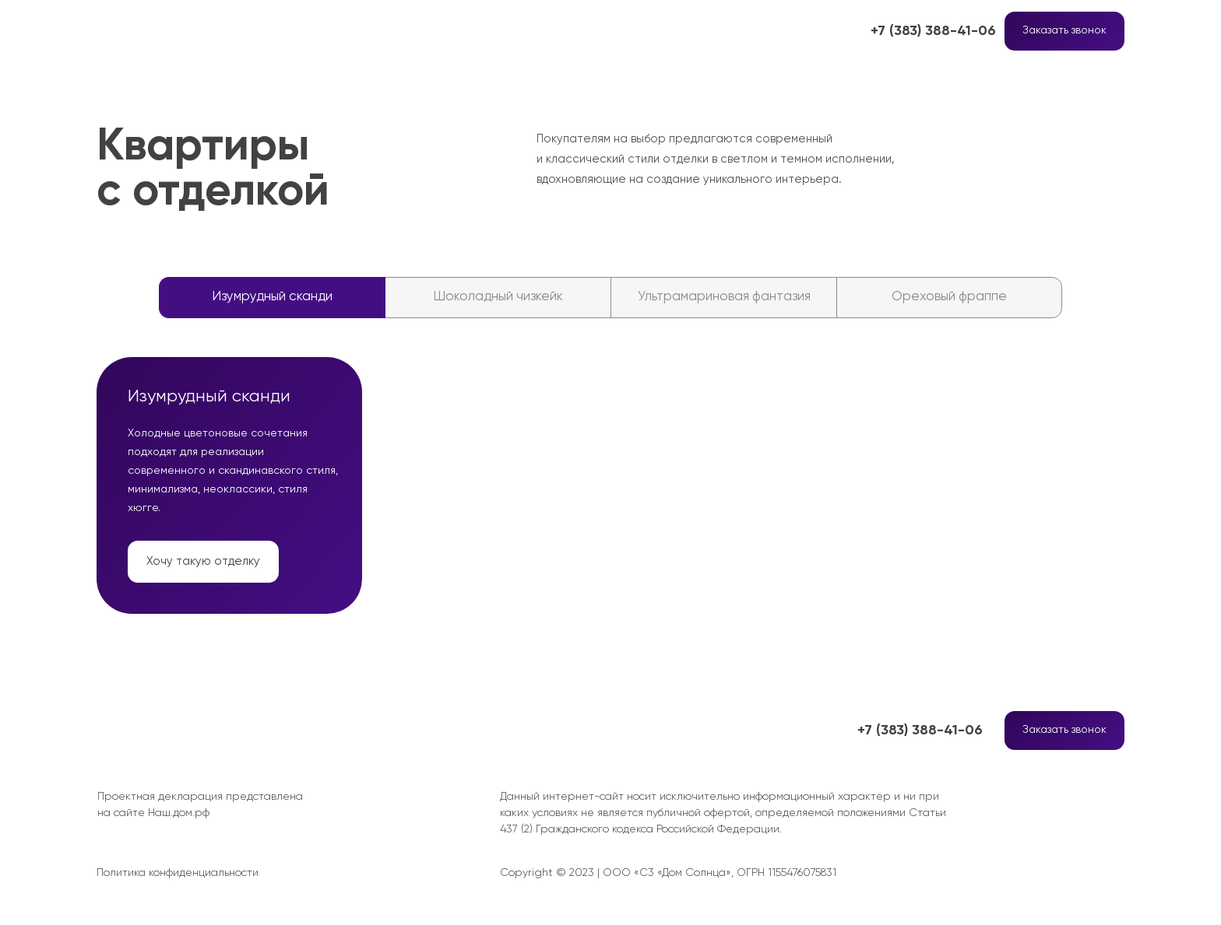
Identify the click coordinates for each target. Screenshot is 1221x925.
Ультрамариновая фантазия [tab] (724, 296)
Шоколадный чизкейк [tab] (498, 296)
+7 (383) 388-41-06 (933, 31)
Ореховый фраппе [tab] (949, 296)
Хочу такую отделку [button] (203, 561)
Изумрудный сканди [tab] (272, 296)
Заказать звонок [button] (1064, 30)
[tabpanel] (610, 489)
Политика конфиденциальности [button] (178, 872)
